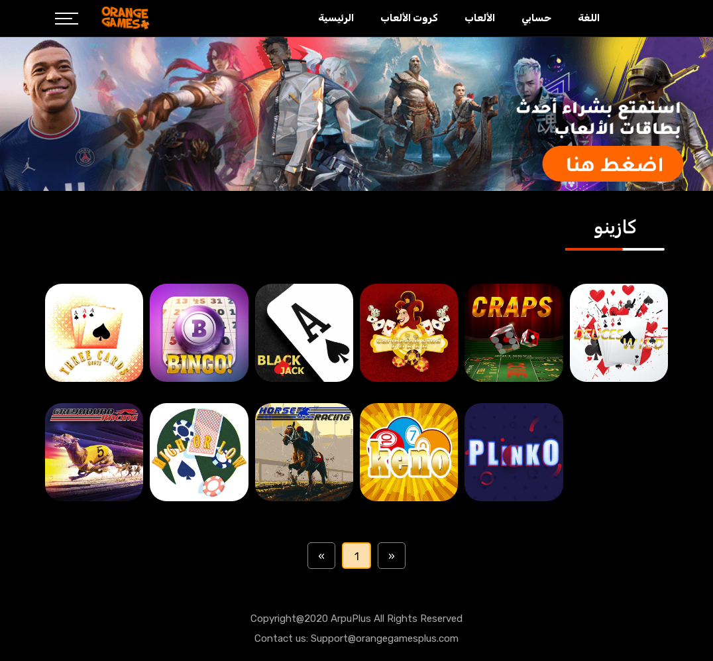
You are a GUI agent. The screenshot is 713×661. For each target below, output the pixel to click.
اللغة (589, 18)
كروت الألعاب (409, 18)
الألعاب (480, 18)
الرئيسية (336, 18)
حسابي (536, 18)
